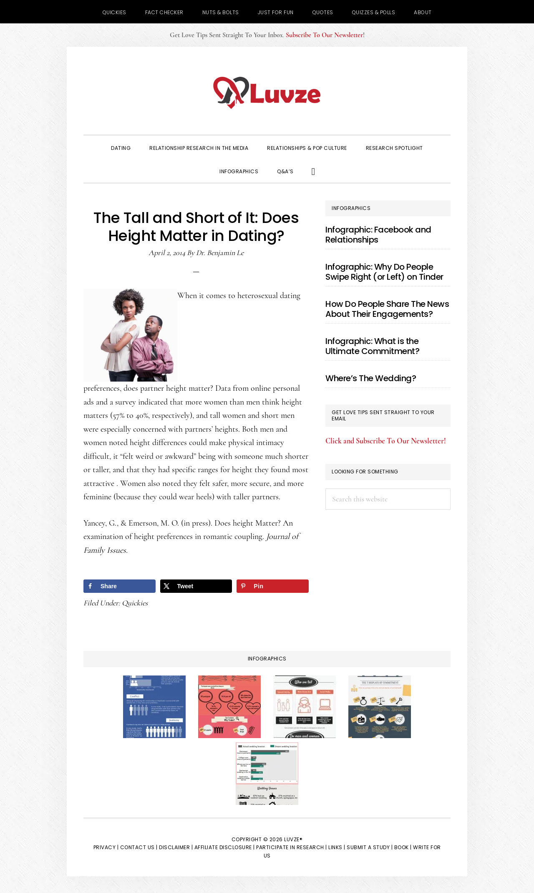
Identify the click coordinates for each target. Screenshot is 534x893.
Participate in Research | (291, 847)
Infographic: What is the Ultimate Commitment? (372, 346)
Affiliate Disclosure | (224, 847)
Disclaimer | (176, 847)
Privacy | (106, 847)
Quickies (135, 602)
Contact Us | (139, 847)
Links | (336, 847)
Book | (403, 847)
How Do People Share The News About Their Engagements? (387, 309)
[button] (313, 170)
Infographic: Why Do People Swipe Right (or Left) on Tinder (384, 272)
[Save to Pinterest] (273, 586)
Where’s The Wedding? (370, 378)
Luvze (267, 92)
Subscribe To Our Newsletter (324, 35)
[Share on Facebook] (119, 586)
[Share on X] (196, 586)
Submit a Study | (370, 847)
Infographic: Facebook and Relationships (378, 234)
